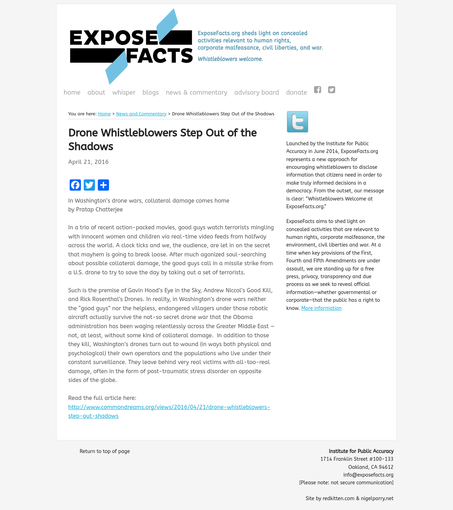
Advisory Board (256, 92)
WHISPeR (123, 92)
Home (72, 92)
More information (321, 308)
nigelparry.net (377, 499)
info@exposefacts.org (368, 475)
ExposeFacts (226, 46)
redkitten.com (338, 499)
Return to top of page (104, 451)
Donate (295, 93)
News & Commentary (197, 92)
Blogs (149, 93)
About (97, 92)
